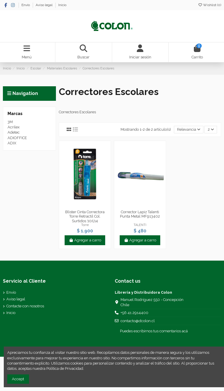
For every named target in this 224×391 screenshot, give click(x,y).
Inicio (62, 5)
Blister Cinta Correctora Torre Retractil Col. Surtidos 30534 (85, 216)
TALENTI (140, 225)
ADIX (12, 143)
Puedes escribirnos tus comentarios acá (154, 331)
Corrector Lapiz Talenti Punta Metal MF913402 (140, 214)
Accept (18, 379)
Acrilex (14, 127)
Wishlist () (209, 5)
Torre (85, 225)
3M (10, 122)
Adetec (14, 132)
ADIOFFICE (17, 138)
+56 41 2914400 (134, 313)
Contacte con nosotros (25, 306)
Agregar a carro (85, 240)
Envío (26, 5)
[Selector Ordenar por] (189, 130)
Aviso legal (44, 5)
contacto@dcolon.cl (138, 321)
